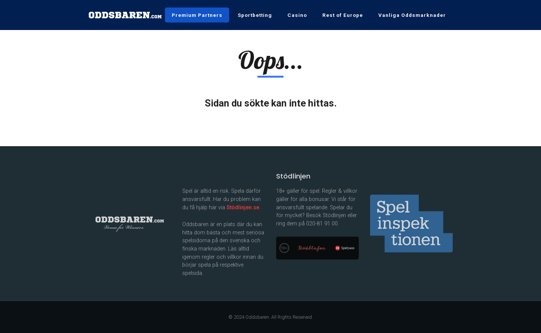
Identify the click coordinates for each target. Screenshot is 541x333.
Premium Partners (197, 15)
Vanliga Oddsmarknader (412, 15)
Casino (297, 15)
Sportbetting (255, 15)
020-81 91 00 (322, 223)
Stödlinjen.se (243, 207)
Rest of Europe (342, 15)
